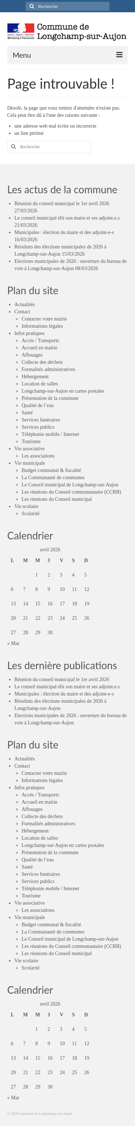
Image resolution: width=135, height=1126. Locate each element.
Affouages (32, 355)
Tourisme (31, 441)
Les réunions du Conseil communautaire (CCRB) (71, 492)
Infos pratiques (29, 333)
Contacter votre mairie (44, 319)
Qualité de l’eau (38, 405)
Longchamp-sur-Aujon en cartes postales (63, 391)
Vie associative (29, 448)
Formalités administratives (48, 369)
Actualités (24, 304)
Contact (22, 311)
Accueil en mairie (40, 347)
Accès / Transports (40, 340)
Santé (27, 412)
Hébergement (35, 376)
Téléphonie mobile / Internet (50, 434)
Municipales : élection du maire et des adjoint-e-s (64, 232)
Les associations (38, 456)
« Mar (13, 643)
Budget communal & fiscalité (51, 470)
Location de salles (40, 384)
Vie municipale (29, 463)
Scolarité (31, 513)
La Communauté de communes (53, 477)
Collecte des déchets (42, 362)
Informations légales (42, 326)
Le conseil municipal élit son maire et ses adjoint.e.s (67, 218)
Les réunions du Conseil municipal (57, 499)
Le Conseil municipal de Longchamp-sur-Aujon (70, 484)
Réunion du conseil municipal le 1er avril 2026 (61, 203)
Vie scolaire (26, 506)
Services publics (38, 427)
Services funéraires (41, 420)
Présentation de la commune (50, 398)
